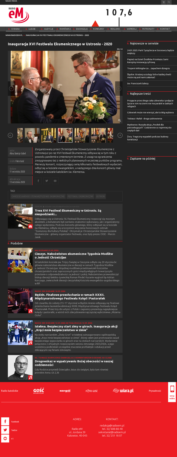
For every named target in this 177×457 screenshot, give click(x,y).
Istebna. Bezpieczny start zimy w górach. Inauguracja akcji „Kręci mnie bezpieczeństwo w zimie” (76, 328)
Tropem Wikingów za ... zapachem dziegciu (148, 68)
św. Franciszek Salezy (137, 83)
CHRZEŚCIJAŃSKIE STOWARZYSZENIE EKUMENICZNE (38, 196)
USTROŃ (100, 196)
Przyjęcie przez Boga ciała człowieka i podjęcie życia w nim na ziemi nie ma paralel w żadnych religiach (150, 103)
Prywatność (155, 390)
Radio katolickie (9, 390)
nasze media (11, 1)
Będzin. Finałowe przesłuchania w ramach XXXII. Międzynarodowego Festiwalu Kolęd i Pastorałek (70, 296)
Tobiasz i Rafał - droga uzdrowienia (144, 118)
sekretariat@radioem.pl (112, 432)
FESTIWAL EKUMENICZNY (80, 196)
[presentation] (16, 442)
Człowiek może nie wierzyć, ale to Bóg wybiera (150, 112)
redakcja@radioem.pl (112, 425)
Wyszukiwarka (169, 2)
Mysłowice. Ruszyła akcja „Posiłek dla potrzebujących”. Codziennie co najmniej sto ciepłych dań (149, 127)
